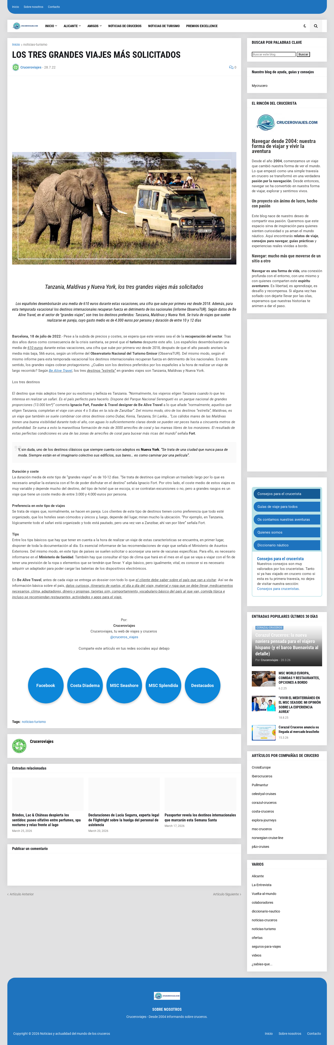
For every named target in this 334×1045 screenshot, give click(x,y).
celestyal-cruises (264, 794)
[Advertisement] (124, 114)
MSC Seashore (124, 685)
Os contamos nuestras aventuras (284, 519)
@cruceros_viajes (124, 637)
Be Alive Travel (60, 370)
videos (256, 955)
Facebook (45, 685)
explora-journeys (264, 820)
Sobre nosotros (33, 7)
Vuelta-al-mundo (264, 894)
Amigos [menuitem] (93, 26)
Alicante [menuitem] (71, 26)
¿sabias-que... (262, 964)
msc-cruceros (262, 829)
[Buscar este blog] (274, 54)
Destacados (202, 685)
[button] (305, 26)
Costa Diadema (85, 685)
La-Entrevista (262, 885)
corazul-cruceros (264, 803)
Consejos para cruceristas (278, 589)
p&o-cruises (260, 847)
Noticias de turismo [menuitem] (164, 26)
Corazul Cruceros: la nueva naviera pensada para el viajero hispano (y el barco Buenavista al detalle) (286, 644)
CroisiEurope (261, 767)
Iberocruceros (262, 776)
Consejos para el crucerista (279, 494)
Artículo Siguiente (226, 894)
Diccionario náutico (273, 545)
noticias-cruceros (264, 920)
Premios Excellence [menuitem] (202, 26)
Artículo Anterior (22, 894)
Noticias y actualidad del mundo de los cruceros (75, 1033)
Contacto (54, 7)
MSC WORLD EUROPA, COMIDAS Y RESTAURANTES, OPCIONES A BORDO (299, 678)
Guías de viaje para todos (278, 507)
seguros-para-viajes (266, 946)
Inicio (15, 7)
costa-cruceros (263, 811)
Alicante (258, 876)
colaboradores (262, 902)
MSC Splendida (163, 685)
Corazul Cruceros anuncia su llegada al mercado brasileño (299, 729)
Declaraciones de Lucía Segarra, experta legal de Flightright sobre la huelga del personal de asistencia (123, 820)
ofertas (257, 938)
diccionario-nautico (266, 911)
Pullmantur (260, 785)
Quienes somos (270, 532)
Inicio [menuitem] (49, 26)
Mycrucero (259, 86)
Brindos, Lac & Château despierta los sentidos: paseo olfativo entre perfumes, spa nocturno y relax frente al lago (46, 820)
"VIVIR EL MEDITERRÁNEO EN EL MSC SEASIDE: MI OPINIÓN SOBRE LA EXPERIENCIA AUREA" (300, 705)
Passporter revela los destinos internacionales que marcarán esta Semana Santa (200, 817)
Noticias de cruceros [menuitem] (125, 26)
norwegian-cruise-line (267, 838)
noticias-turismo (35, 44)
